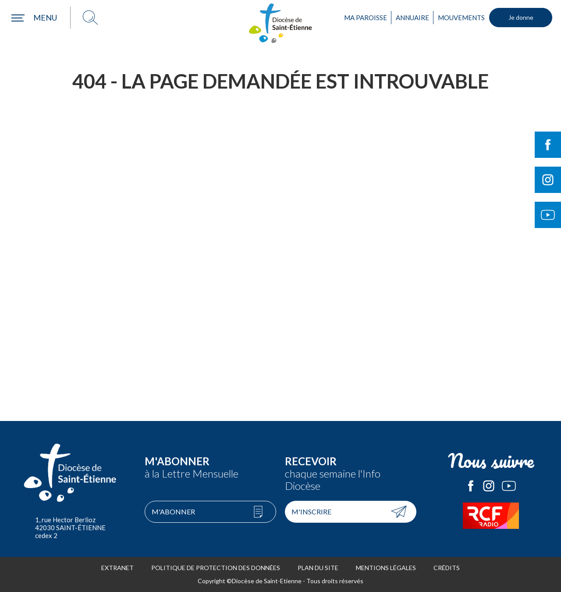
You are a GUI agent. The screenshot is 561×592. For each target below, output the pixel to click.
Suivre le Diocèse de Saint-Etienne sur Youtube (548, 215)
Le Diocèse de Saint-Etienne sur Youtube (509, 486)
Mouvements (461, 17)
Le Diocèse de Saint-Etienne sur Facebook (470, 486)
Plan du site (318, 567)
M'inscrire (311, 511)
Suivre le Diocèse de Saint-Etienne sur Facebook (548, 145)
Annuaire (412, 17)
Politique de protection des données (215, 567)
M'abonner (173, 511)
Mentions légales (386, 567)
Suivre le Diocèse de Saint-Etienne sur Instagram (548, 180)
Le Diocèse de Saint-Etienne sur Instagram (489, 486)
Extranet (117, 567)
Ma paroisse (365, 17)
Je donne (520, 17)
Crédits (446, 567)
